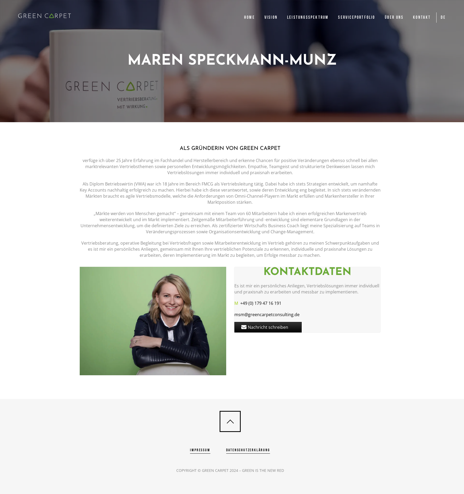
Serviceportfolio (356, 17)
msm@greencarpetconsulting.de (267, 314)
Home (249, 17)
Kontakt (422, 17)
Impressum (200, 450)
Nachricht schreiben (264, 327)
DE (443, 17)
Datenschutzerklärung (248, 450)
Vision (271, 17)
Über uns (394, 17)
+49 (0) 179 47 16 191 (257, 303)
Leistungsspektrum (308, 17)
